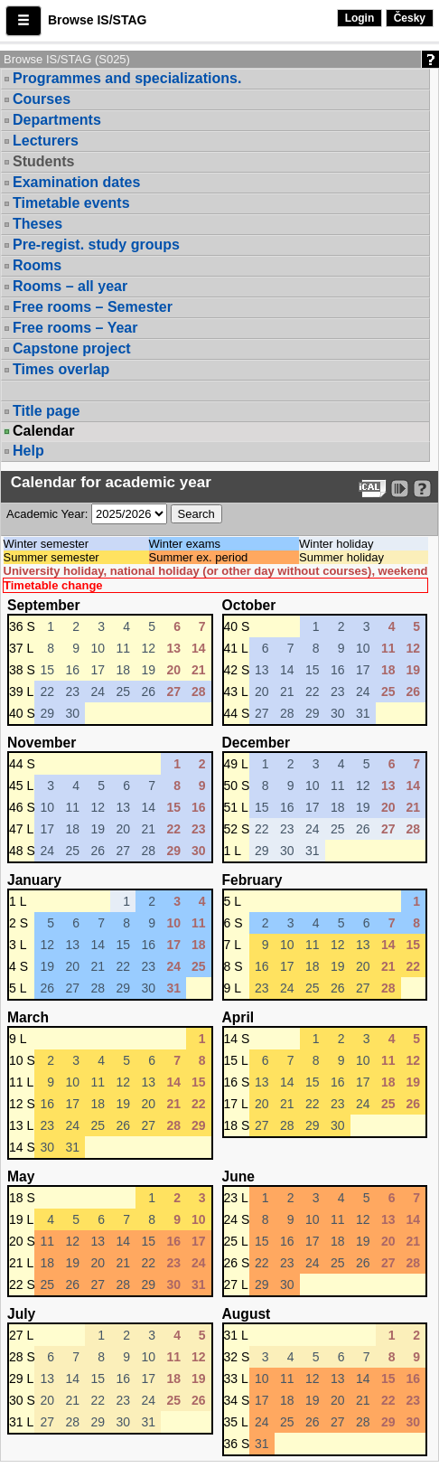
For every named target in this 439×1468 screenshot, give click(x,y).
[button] (23, 20)
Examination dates (76, 182)
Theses (37, 223)
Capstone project (72, 348)
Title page (46, 411)
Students (43, 161)
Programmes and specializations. (127, 78)
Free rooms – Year (75, 327)
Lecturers (46, 140)
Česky (409, 18)
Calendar (43, 431)
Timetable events (71, 203)
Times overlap (61, 369)
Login (360, 18)
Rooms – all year (70, 286)
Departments (57, 119)
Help (28, 450)
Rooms (37, 265)
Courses (41, 99)
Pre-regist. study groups (96, 244)
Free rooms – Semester (93, 307)
